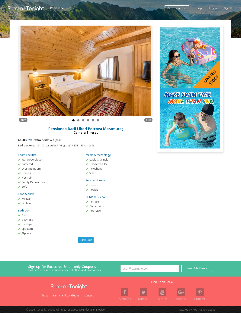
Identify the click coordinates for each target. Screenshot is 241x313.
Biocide (100, 309)
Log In (213, 8)
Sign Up (228, 8)
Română (55, 8)
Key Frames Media (204, 309)
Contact (89, 295)
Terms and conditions (66, 295)
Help (199, 8)
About (44, 295)
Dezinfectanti (87, 309)
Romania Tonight (69, 286)
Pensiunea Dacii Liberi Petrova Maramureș (85, 128)
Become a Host (176, 8)
